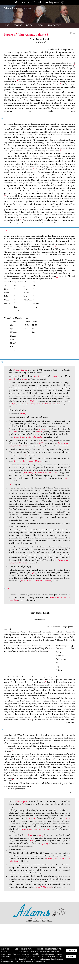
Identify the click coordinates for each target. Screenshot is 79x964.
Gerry (24, 379)
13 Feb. (31, 840)
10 (34, 168)
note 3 (67, 478)
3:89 (33, 572)
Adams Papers (20, 370)
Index (29, 25)
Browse (18, 25)
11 (63, 184)
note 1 (42, 429)
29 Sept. (32, 818)
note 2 (39, 431)
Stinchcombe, (40, 403)
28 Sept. (13, 431)
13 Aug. (44, 843)
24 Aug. (56, 376)
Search (40, 25)
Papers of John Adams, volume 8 (26, 34)
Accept (71, 950)
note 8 (36, 376)
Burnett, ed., (29, 437)
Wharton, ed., (41, 472)
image (5, 230)
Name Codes (54, 25)
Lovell (12, 379)
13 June (29, 835)
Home (6, 25)
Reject (71, 956)
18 (57, 277)
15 (55, 245)
